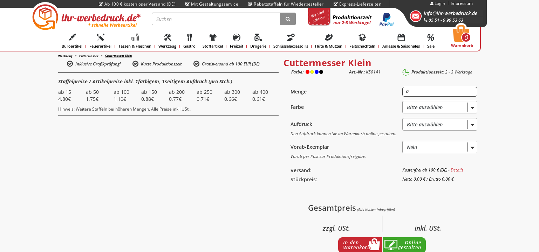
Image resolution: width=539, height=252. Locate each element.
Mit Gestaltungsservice (211, 4)
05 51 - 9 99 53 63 (443, 20)
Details (457, 170)
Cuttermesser (88, 56)
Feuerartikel (100, 41)
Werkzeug (167, 41)
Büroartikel (72, 41)
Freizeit (236, 41)
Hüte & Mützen (328, 41)
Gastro (189, 41)
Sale (431, 41)
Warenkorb (462, 38)
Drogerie (258, 41)
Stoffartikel (213, 41)
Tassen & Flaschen (134, 41)
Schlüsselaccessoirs (290, 41)
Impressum (462, 3)
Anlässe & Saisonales (401, 41)
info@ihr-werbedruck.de (450, 13)
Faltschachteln (362, 41)
